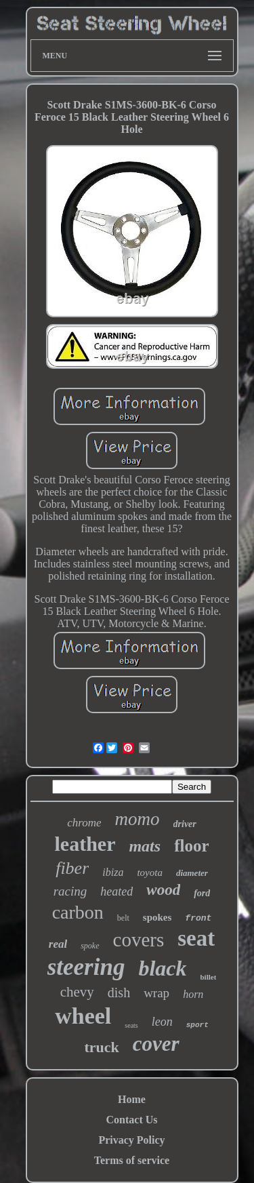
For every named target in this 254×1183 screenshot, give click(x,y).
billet (208, 977)
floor (191, 846)
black (162, 968)
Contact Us (132, 1119)
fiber (72, 868)
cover (156, 1044)
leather (84, 844)
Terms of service (131, 1160)
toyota (150, 872)
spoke (90, 945)
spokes (157, 917)
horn (193, 994)
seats (131, 1025)
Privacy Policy (131, 1140)
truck (101, 1047)
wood (163, 889)
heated (116, 891)
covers (139, 939)
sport (197, 1025)
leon (162, 1021)
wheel (83, 1015)
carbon (78, 912)
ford (202, 893)
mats (145, 846)
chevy (77, 992)
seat (196, 938)
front (198, 918)
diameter (192, 873)
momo (137, 819)
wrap (156, 993)
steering (86, 967)
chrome (84, 822)
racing (70, 891)
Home (132, 1099)
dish (119, 992)
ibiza (112, 872)
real (58, 944)
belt (123, 918)
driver (184, 824)
